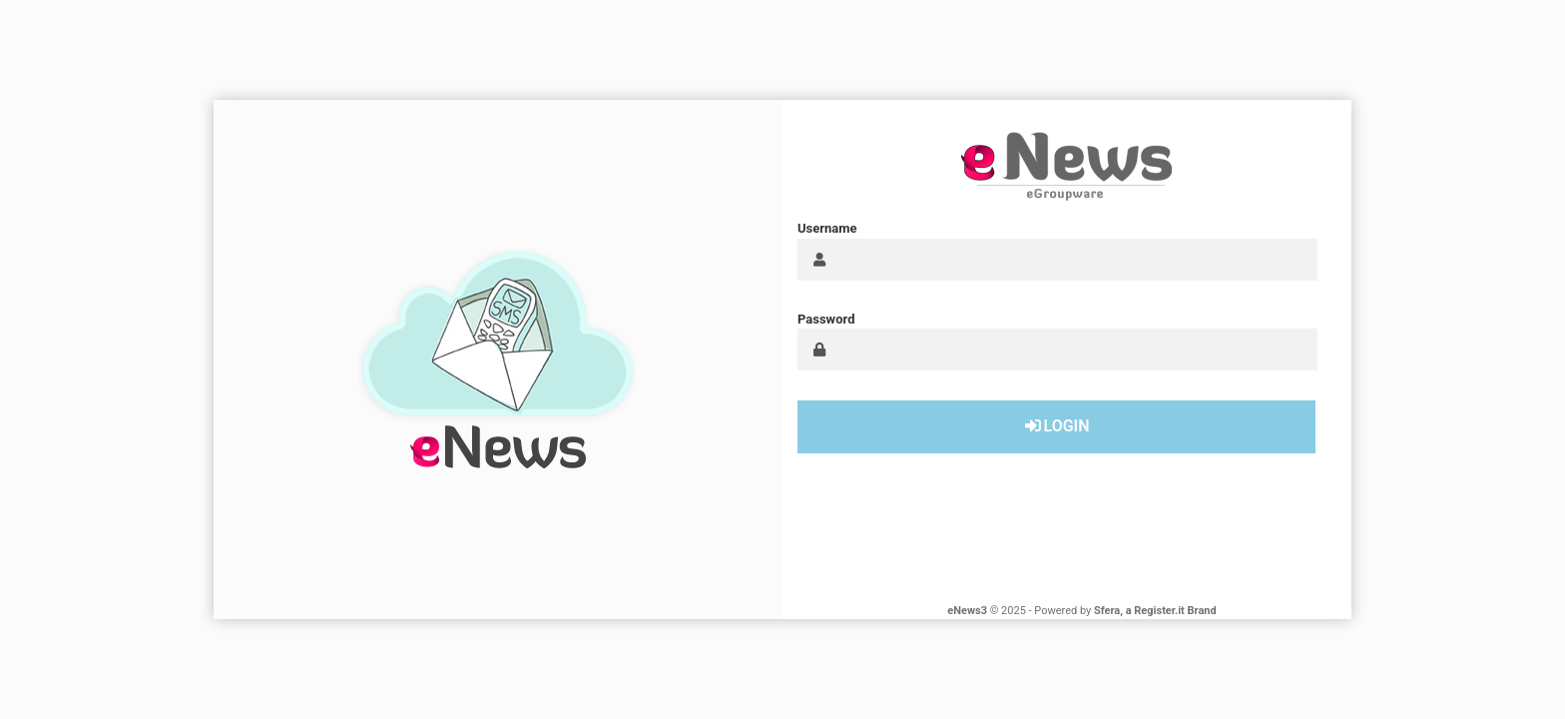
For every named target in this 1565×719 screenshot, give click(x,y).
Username (827, 228)
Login (1056, 425)
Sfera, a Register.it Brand (1155, 610)
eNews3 (967, 610)
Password (825, 319)
